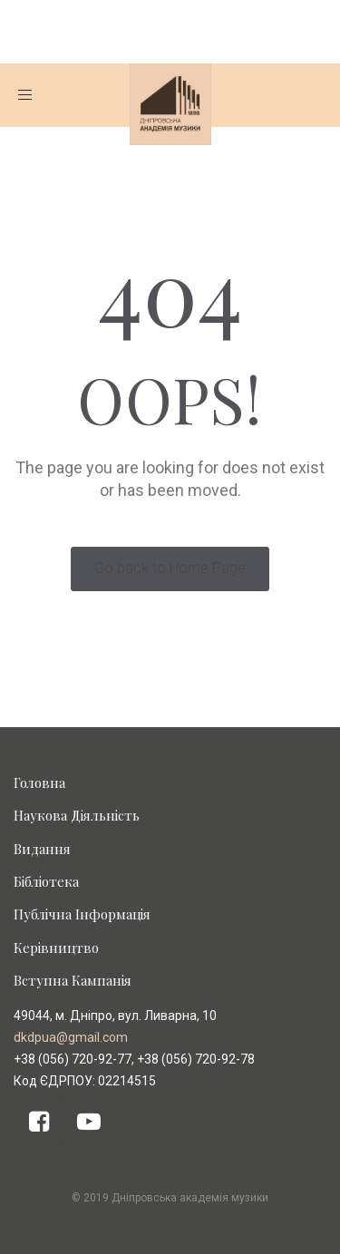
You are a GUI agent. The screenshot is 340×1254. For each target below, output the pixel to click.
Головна (39, 782)
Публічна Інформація (82, 914)
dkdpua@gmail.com (71, 1037)
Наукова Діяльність (77, 815)
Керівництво (56, 947)
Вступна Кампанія (72, 980)
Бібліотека (46, 881)
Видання (42, 849)
